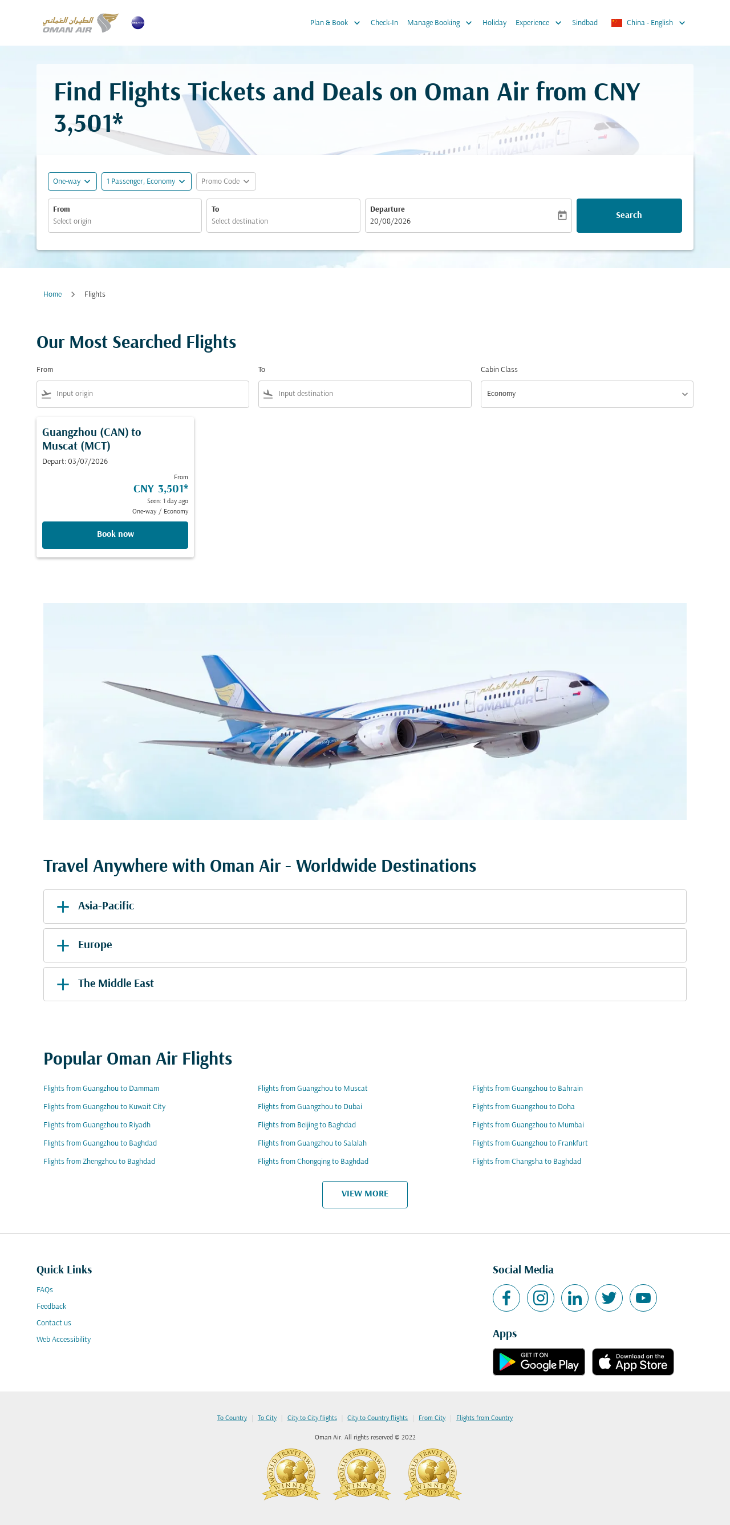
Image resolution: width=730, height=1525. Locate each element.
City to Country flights (377, 1418)
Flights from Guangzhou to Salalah (312, 1143)
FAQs (44, 1290)
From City (432, 1418)
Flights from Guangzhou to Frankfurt (530, 1143)
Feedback (51, 1306)
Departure (387, 209)
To (215, 209)
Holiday (494, 23)
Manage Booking (442, 22)
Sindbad (585, 23)
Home (52, 294)
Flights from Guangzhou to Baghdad (100, 1143)
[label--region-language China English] (649, 22)
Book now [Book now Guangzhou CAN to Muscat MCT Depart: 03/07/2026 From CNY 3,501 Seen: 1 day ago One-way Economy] (115, 534)
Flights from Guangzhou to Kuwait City (104, 1107)
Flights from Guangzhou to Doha (523, 1107)
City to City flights (312, 1418)
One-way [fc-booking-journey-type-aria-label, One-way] (66, 181)
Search (629, 215)
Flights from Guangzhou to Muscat (313, 1089)
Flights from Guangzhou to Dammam (101, 1089)
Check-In (384, 23)
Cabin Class (499, 370)
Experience (541, 22)
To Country (232, 1418)
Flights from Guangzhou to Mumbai (528, 1125)
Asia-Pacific (93, 906)
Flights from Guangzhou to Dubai (310, 1107)
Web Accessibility (63, 1340)
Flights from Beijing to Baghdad (307, 1125)
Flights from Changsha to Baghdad (526, 1162)
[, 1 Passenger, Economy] (141, 182)
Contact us (53, 1323)
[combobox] (125, 222)
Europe (82, 945)
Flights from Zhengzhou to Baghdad (99, 1162)
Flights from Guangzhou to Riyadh (97, 1125)
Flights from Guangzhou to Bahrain (527, 1089)
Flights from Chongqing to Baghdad (313, 1162)
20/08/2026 (390, 221)
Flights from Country (484, 1418)
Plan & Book (338, 22)
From (61, 209)
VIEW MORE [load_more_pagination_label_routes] (365, 1194)
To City (267, 1418)
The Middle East (103, 984)
